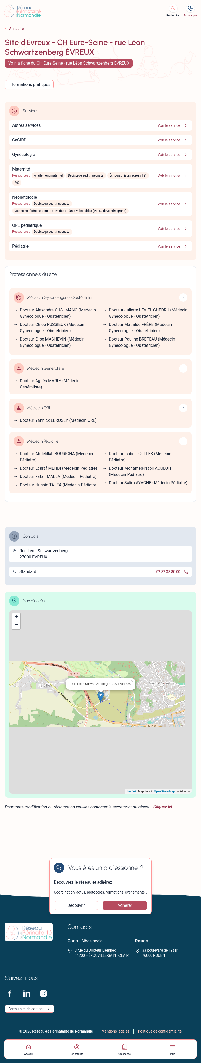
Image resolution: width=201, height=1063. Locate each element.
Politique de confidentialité (160, 1031)
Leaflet (131, 791)
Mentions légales (115, 1031)
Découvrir (76, 905)
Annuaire (16, 29)
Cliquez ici (162, 806)
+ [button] (16, 617)
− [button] (16, 625)
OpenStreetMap (164, 791)
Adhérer (125, 905)
